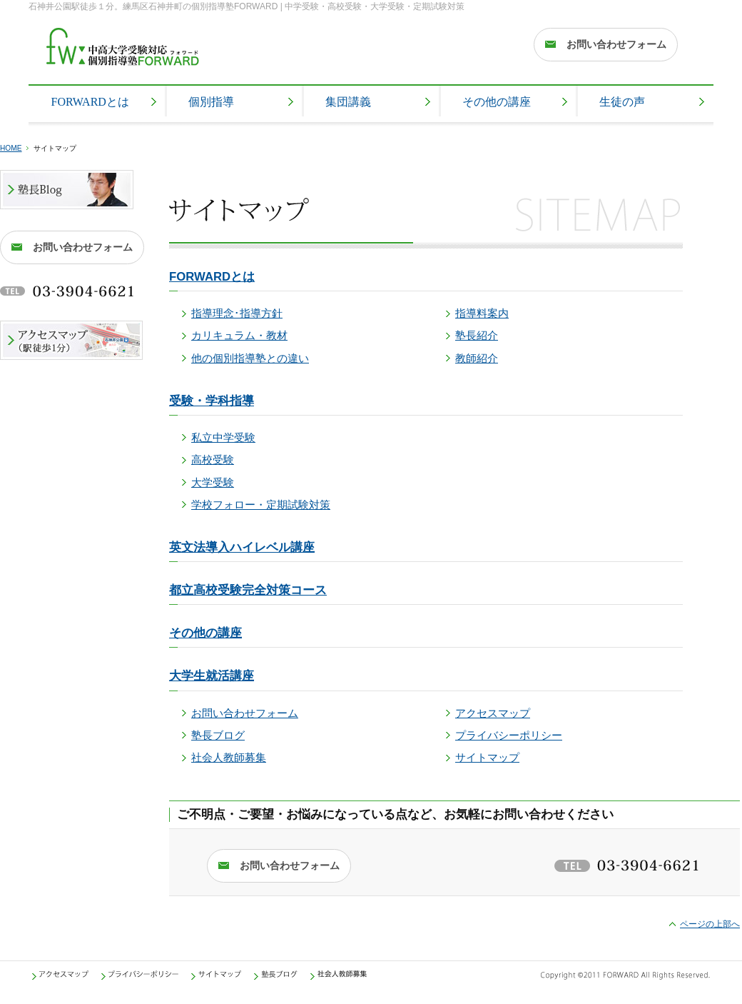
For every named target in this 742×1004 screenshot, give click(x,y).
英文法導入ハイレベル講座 (242, 547)
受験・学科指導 (211, 401)
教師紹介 (476, 358)
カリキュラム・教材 (239, 335)
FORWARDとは (212, 276)
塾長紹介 (476, 335)
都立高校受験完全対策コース (248, 590)
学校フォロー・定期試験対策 (260, 505)
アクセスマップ (492, 713)
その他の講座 (205, 633)
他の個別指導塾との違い (250, 358)
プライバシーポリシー (508, 735)
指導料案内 (482, 313)
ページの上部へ (710, 924)
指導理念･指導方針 (237, 313)
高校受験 (212, 460)
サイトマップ (487, 757)
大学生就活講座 (211, 676)
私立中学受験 (223, 437)
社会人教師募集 (228, 757)
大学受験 (212, 482)
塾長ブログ (218, 735)
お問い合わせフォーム (244, 713)
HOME (11, 148)
